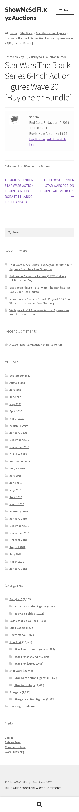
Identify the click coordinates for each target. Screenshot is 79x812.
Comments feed (15, 747)
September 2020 (19, 375)
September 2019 (19, 461)
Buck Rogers (17, 628)
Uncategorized (19, 706)
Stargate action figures (30, 699)
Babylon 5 (15, 599)
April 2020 (15, 411)
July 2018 (15, 554)
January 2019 (18, 518)
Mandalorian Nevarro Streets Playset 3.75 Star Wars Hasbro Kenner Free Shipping (39, 301)
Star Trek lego (23, 663)
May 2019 (15, 490)
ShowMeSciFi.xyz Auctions (26, 13)
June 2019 (15, 483)
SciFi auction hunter (52, 57)
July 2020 (15, 390)
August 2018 (17, 547)
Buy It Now (37, 139)
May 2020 (15, 404)
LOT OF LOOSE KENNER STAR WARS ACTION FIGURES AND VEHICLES (57, 185)
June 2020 (15, 397)
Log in (9, 737)
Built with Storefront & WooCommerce (33, 788)
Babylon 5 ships (24, 613)
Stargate (15, 692)
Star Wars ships (24, 685)
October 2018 (18, 540)
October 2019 (18, 454)
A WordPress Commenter (25, 345)
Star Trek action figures (30, 649)
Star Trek (15, 642)
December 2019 (19, 440)
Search (39, 805)
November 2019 (19, 447)
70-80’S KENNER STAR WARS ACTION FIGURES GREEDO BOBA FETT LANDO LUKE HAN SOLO (19, 191)
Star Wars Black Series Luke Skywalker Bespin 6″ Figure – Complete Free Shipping (40, 267)
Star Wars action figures (51, 33)
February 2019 (18, 511)
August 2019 (17, 468)
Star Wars (26, 33)
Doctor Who (17, 635)
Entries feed (13, 742)
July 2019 (15, 476)
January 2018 (18, 569)
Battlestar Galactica (23, 621)
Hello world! (54, 345)
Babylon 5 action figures (30, 606)
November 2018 (19, 533)
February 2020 (18, 425)
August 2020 (17, 383)
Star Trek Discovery (27, 656)
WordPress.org (14, 752)
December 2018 (19, 526)
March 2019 (16, 504)
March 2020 (16, 418)
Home (13, 33)
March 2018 (16, 561)
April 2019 (15, 497)
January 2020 (18, 433)
